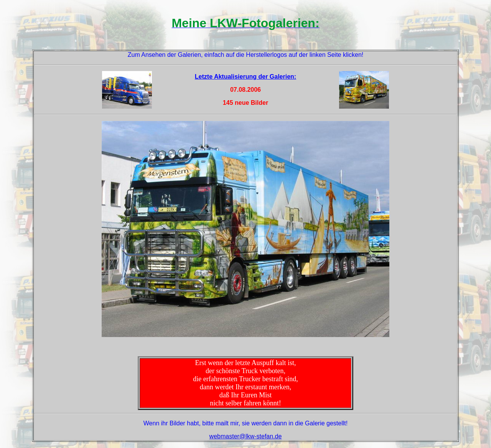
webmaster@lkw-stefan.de (245, 436)
